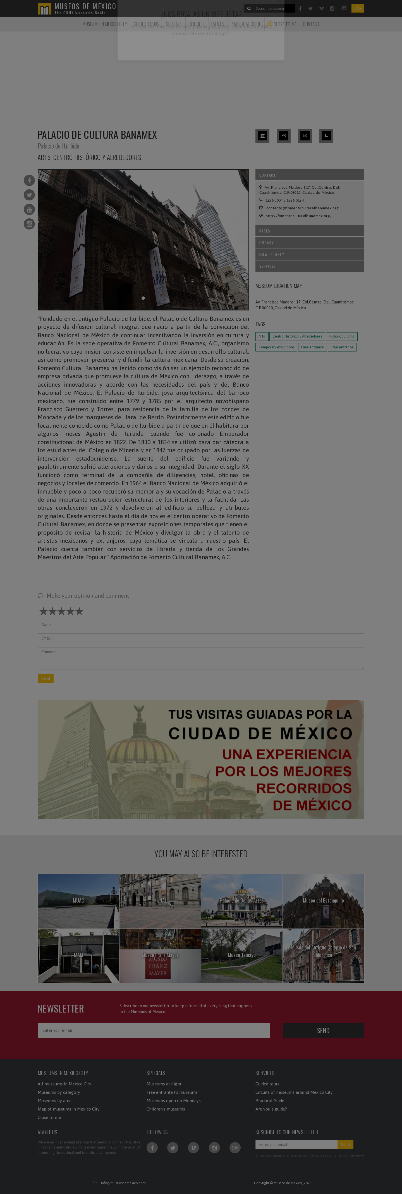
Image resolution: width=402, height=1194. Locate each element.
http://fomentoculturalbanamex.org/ (299, 216)
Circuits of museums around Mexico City (294, 1092)
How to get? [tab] (310, 254)
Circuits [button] (196, 23)
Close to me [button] (281, 24)
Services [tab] (310, 266)
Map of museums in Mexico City (69, 1108)
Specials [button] (174, 23)
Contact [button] (311, 23)
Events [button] (217, 23)
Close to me (49, 1117)
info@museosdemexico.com (123, 1183)
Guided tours (267, 1083)
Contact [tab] (310, 175)
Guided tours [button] (146, 23)
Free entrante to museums (172, 1092)
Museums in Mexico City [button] (104, 23)
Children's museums (166, 1108)
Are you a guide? (271, 1108)
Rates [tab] (310, 231)
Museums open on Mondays (174, 1100)
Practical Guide (269, 1100)
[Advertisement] (201, 76)
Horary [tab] (310, 242)
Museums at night (164, 1083)
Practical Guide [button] (246, 23)
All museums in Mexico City (64, 1083)
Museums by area (54, 1100)
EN (358, 8)
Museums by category (59, 1092)
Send (45, 678)
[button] (201, 759)
